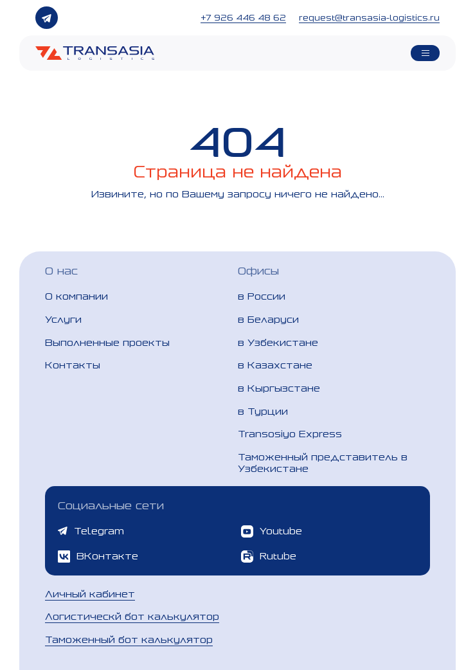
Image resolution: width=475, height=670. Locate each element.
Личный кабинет (90, 594)
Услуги (63, 319)
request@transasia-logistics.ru (369, 17)
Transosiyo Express (290, 434)
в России (261, 296)
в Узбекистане (278, 342)
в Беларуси (268, 319)
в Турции (263, 411)
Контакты (72, 365)
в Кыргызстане (279, 388)
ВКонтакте (98, 556)
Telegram (91, 531)
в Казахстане (275, 365)
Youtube (271, 531)
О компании (76, 296)
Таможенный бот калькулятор (129, 639)
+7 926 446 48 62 (243, 17)
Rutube (268, 556)
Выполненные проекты (107, 342)
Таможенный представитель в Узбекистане (323, 463)
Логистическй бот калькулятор (132, 616)
